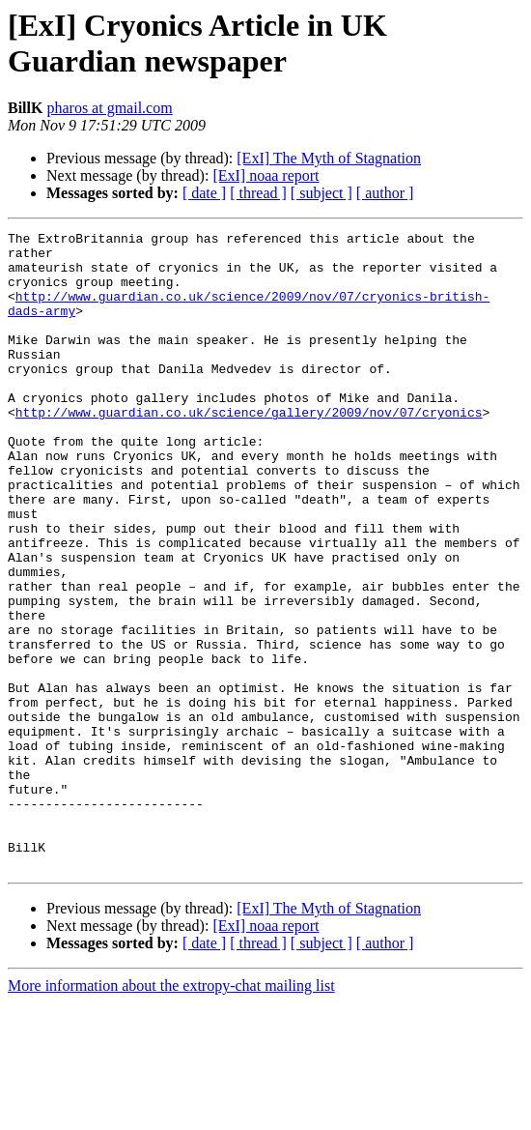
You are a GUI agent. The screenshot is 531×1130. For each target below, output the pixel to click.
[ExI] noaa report (265, 175)
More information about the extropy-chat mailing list (171, 1113)
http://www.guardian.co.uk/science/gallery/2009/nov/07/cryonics (249, 449)
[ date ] (204, 193)
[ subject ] (321, 193)
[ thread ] (258, 193)
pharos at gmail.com (109, 108)
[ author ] (385, 193)
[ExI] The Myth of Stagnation (329, 158)
